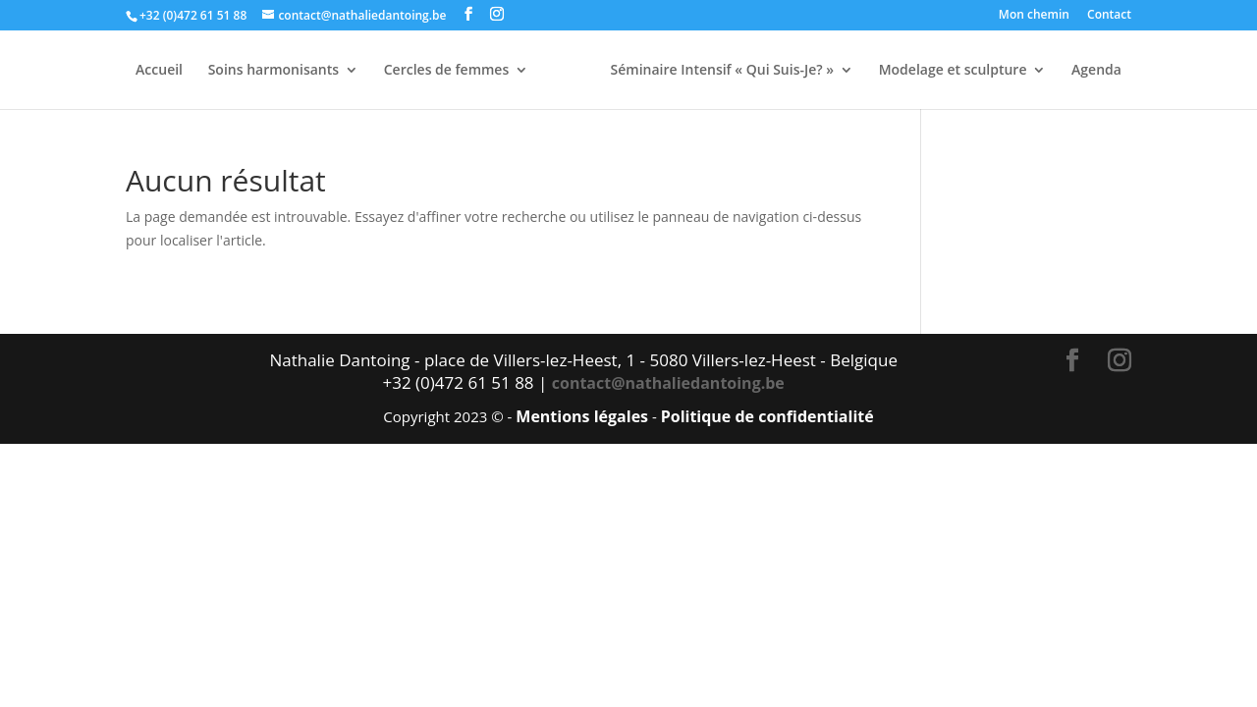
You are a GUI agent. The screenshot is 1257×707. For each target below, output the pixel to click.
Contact (1109, 16)
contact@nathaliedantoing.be (668, 383)
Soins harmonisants (273, 71)
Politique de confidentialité (767, 416)
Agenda (1096, 71)
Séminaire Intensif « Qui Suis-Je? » (723, 71)
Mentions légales (582, 416)
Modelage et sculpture (953, 71)
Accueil (159, 71)
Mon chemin (1034, 16)
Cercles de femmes (447, 71)
